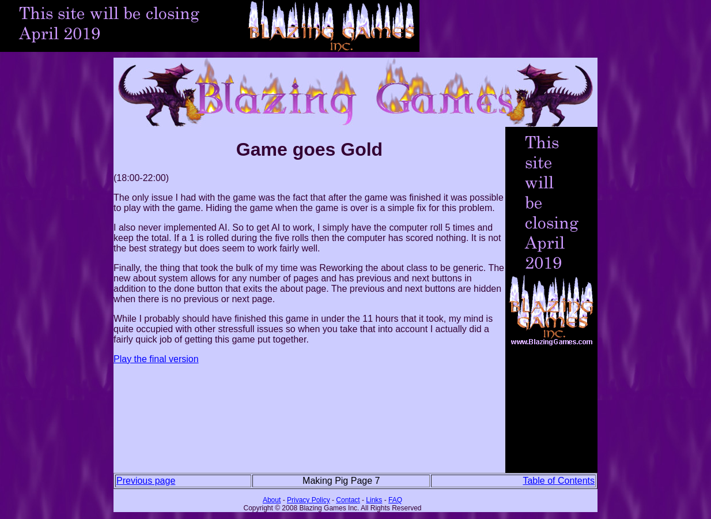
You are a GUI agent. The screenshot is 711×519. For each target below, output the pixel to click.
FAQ (395, 500)
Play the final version (156, 359)
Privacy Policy (308, 500)
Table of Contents (559, 481)
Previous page (145, 481)
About (272, 500)
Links (374, 500)
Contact (348, 500)
